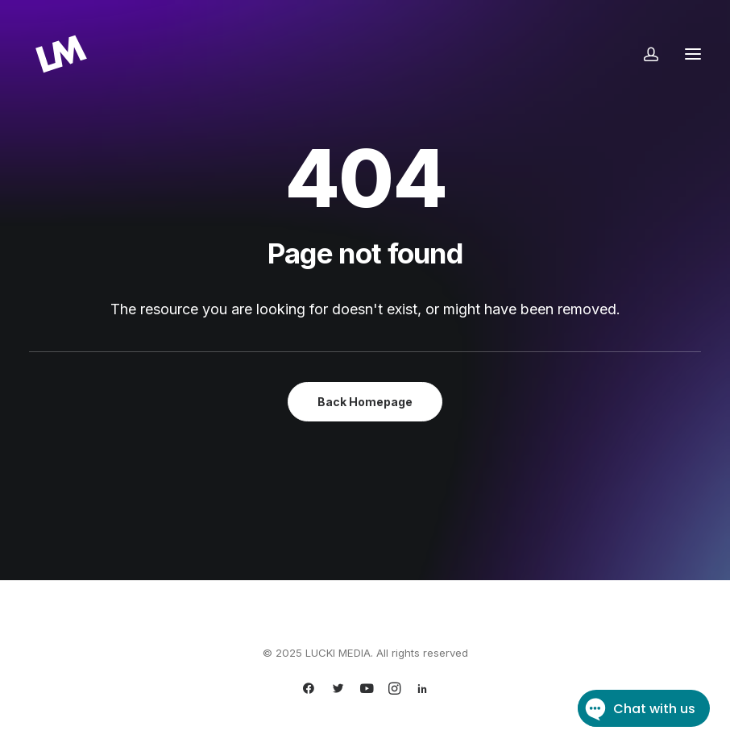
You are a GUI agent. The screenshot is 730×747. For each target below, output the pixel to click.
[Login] (643, 54)
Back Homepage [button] (365, 402)
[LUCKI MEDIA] (61, 54)
